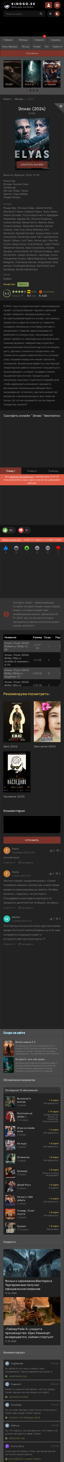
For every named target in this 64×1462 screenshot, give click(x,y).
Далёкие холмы (16, 1397)
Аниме (36, 46)
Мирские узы (15, 1438)
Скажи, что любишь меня (22, 1417)
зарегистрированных (21, 476)
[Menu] (57, 5)
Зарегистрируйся (11, 539)
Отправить (32, 840)
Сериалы (56, 39)
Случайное (32, 53)
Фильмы (23, 39)
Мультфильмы (10, 46)
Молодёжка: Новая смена (23, 1459)
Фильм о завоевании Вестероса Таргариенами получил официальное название (28, 1285)
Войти (48, 5)
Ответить (9, 862)
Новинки (39, 39)
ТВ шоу (26, 46)
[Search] (41, 14)
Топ (47, 46)
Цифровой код (16, 1376)
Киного (7, 99)
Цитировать (26, 862)
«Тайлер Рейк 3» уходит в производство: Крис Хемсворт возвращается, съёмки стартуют (29, 1333)
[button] (27, 90)
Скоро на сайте (14, 1033)
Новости (57, 46)
